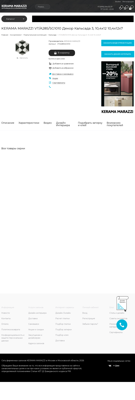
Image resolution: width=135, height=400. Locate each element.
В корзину (64, 52)
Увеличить (23, 58)
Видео (48, 123)
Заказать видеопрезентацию (117, 43)
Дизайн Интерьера (63, 124)
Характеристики (29, 123)
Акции (55, 78)
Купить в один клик (57, 59)
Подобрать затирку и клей (90, 124)
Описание (7, 123)
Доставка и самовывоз (62, 74)
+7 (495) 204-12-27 (104, 7)
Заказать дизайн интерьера (117, 54)
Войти (118, 2)
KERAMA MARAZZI (72, 41)
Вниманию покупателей (115, 124)
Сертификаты (58, 83)
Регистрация (128, 2)
